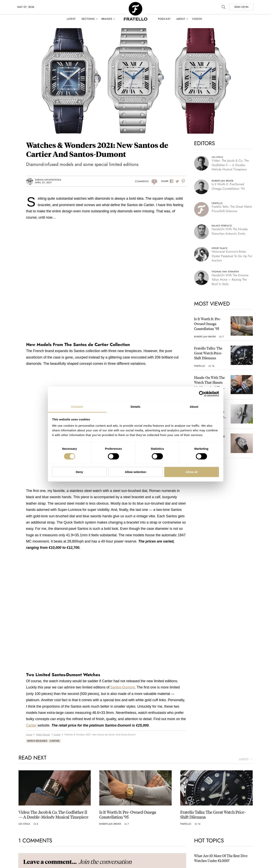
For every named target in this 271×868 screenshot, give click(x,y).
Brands (106, 19)
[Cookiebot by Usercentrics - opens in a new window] (202, 394)
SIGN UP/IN (241, 7)
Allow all (192, 472)
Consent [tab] (77, 406)
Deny (79, 472)
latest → (246, 759)
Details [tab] (135, 406)
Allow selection (135, 472)
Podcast (164, 19)
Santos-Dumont (122, 687)
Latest (71, 19)
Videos (197, 19)
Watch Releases (37, 740)
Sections (88, 19)
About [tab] (194, 406)
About (180, 19)
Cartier (31, 725)
